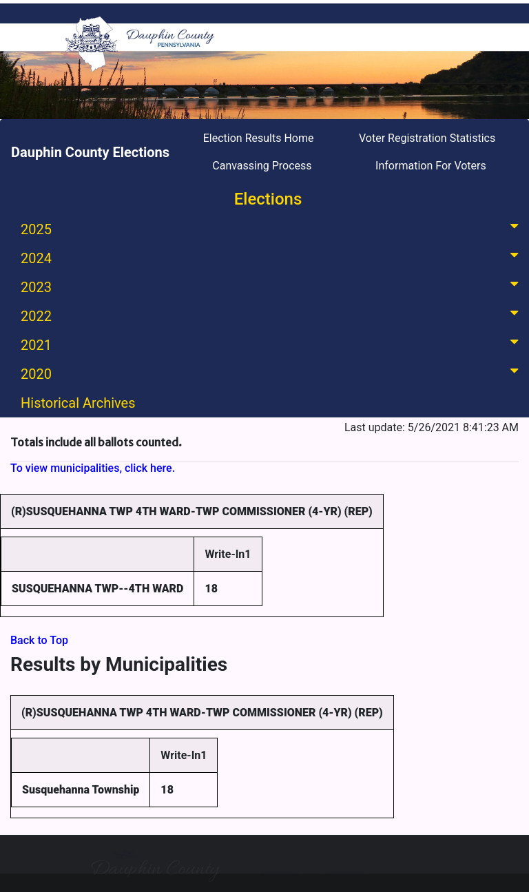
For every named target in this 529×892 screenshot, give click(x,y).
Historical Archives (78, 403)
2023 (272, 286)
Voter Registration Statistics (427, 138)
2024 (272, 257)
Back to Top (39, 640)
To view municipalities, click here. (92, 468)
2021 (272, 344)
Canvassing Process (261, 165)
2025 (272, 228)
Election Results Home (258, 138)
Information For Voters (430, 165)
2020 (272, 373)
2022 (272, 315)
